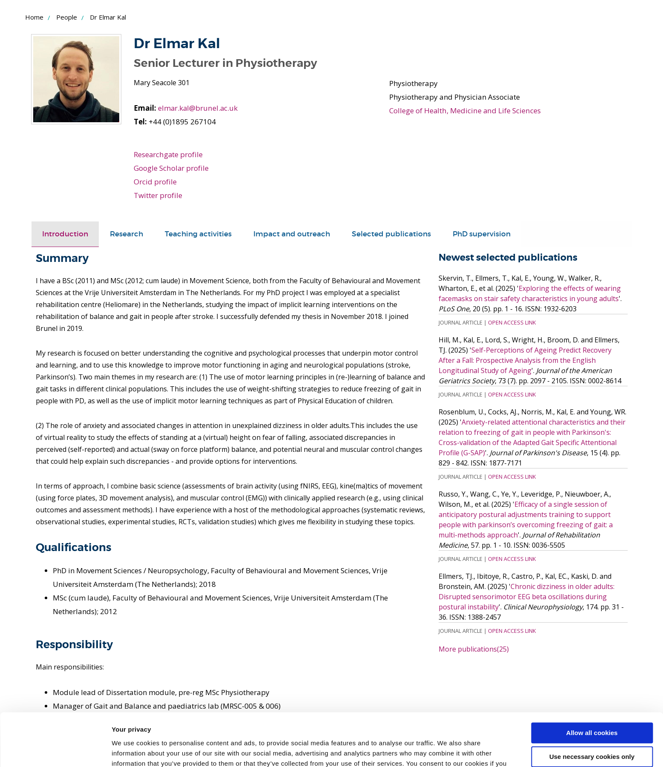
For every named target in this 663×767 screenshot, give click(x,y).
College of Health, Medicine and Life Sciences (464, 110)
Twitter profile (158, 195)
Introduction (65, 234)
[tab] (65, 234)
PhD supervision (482, 234)
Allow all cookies (592, 685)
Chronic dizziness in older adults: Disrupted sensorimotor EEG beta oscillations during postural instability (526, 596)
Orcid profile (155, 182)
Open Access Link (512, 322)
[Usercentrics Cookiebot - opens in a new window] (55, 750)
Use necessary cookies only (591, 709)
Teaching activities (198, 234)
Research (126, 234)
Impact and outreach (291, 234)
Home (34, 17)
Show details (131, 750)
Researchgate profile (168, 154)
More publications (474, 648)
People (66, 17)
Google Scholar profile (171, 168)
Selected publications (391, 234)
